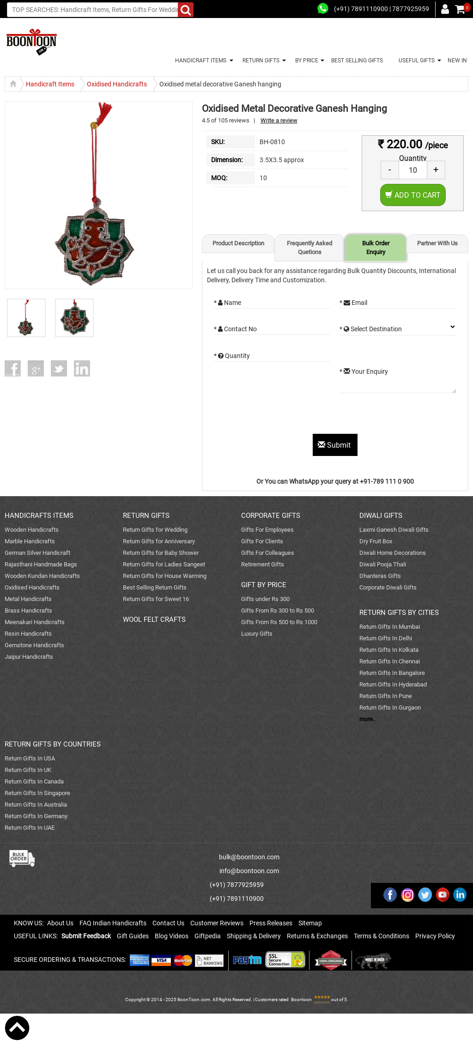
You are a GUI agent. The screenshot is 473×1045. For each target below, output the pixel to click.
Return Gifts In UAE (30, 827)
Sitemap (310, 923)
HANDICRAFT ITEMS (199, 60)
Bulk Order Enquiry (375, 247)
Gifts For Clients (262, 541)
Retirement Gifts (262, 564)
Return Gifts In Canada (34, 781)
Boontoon (301, 999)
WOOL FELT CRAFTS (154, 619)
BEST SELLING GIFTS (357, 60)
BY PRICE (305, 60)
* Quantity (232, 355)
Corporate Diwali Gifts (388, 587)
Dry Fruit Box (375, 541)
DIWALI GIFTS (380, 515)
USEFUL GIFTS (415, 60)
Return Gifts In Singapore (37, 793)
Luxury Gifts (257, 633)
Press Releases (270, 923)
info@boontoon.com (249, 871)
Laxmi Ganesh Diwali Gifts (394, 529)
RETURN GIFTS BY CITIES (399, 612)
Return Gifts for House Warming (164, 575)
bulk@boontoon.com (249, 857)
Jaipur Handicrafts (29, 656)
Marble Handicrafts (30, 541)
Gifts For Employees (267, 529)
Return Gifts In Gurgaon (390, 707)
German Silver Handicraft (37, 552)
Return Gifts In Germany (36, 816)
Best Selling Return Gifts (155, 587)
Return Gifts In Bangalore (392, 672)
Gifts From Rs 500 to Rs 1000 (279, 622)
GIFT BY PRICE (263, 585)
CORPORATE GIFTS (270, 515)
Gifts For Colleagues (267, 552)
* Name (227, 302)
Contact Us (168, 923)
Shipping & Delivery (254, 936)
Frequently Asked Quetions (309, 247)
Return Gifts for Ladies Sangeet (164, 564)
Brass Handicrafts (28, 610)
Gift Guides (133, 936)
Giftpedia (207, 936)
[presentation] (284, 416)
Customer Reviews (216, 923)
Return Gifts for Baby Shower (161, 552)
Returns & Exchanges (317, 936)
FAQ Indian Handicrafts (112, 923)
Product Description (238, 243)
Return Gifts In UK (28, 769)
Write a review (279, 120)
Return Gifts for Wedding (155, 529)
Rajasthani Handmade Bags (41, 564)
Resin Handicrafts (28, 633)
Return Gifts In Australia (36, 804)
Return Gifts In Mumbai (389, 626)
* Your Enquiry (364, 371)
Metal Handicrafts (28, 598)
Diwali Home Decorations (392, 552)
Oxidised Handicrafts (32, 587)
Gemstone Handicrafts (34, 645)
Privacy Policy (435, 936)
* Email (353, 302)
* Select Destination (371, 329)
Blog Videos (171, 936)
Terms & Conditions (381, 936)
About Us (60, 923)
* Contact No (235, 329)
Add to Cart (413, 195)
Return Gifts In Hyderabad (393, 684)
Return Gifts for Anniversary (159, 541)
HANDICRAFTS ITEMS (39, 515)
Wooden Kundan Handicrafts (42, 575)
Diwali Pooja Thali (382, 564)
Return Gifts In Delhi (385, 638)
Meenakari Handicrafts (35, 622)
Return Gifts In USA (30, 758)
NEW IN (457, 60)
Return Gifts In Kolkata (388, 649)
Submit (335, 445)
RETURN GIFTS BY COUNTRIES (53, 744)
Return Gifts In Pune (385, 696)
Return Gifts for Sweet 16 (156, 598)
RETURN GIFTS (259, 60)
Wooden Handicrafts (32, 529)
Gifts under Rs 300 (265, 598)
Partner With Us (437, 243)
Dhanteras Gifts (380, 575)
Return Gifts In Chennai (389, 661)
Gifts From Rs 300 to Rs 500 (277, 610)
